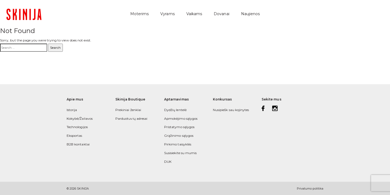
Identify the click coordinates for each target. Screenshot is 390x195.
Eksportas (74, 136)
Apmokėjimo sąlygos (180, 118)
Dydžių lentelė (175, 110)
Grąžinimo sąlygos (178, 136)
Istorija (72, 110)
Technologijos (77, 127)
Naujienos (250, 13)
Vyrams (167, 13)
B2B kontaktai (78, 144)
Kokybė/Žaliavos (80, 118)
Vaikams (194, 13)
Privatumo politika (310, 188)
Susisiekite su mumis (180, 153)
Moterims (139, 13)
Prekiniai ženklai (128, 110)
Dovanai (221, 13)
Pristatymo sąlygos (179, 127)
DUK (167, 162)
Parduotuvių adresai (131, 118)
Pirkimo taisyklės (177, 144)
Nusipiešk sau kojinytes (231, 110)
